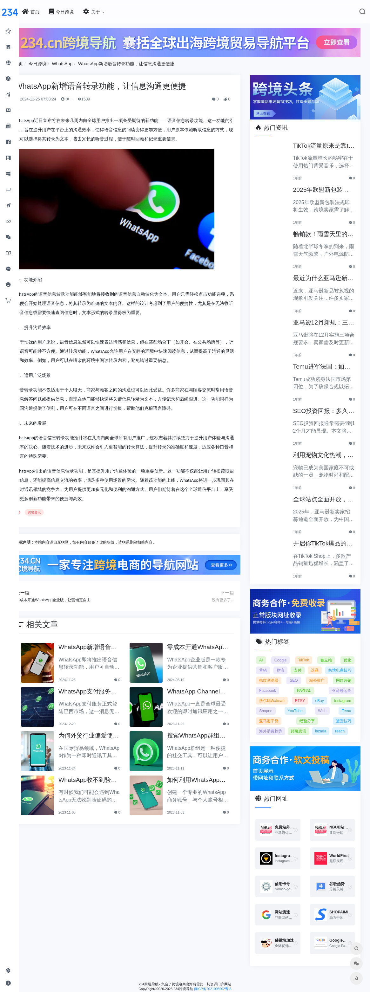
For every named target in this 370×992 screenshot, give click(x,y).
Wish (296, 714)
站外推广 (273, 684)
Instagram (317, 704)
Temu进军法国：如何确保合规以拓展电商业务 (325, 363)
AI (267, 653)
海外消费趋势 (339, 724)
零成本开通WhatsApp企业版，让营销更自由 (205, 645)
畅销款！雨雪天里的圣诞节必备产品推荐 (324, 230)
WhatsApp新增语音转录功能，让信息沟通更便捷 (145, 62)
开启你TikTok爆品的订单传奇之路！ (324, 540)
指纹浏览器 (315, 674)
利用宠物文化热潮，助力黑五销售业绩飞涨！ (324, 451)
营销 (269, 663)
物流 (295, 663)
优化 (347, 653)
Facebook (342, 684)
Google (285, 653)
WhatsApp (81, 62)
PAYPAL (272, 694)
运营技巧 (304, 724)
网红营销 (307, 684)
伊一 (86, 97)
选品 (347, 663)
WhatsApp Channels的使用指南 (206, 689)
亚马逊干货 (341, 714)
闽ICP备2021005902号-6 (222, 990)
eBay (292, 704)
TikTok (306, 653)
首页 (37, 62)
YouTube (273, 714)
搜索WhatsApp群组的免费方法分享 (204, 734)
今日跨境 (56, 62)
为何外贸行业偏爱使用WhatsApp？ (102, 734)
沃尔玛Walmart (338, 694)
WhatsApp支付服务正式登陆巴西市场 (101, 689)
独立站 (327, 653)
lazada (295, 734)
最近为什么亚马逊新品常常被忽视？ (324, 275)
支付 (321, 663)
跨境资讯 (53, 510)
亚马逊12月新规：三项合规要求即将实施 (324, 319)
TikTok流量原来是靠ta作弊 (325, 142)
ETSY (270, 704)
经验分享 (273, 724)
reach (314, 734)
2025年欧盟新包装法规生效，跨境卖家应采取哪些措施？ (325, 186)
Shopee (344, 704)
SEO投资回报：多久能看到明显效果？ (325, 407)
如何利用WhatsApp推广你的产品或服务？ (204, 778)
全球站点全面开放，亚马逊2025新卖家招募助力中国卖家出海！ (325, 495)
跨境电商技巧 (277, 674)
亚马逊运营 (302, 694)
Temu (316, 714)
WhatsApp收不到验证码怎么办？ (101, 778)
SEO (347, 674)
